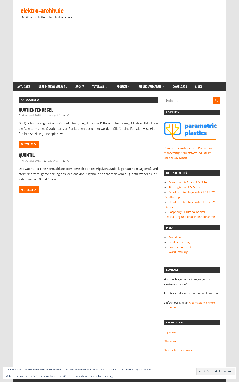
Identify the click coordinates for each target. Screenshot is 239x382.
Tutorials (98, 87)
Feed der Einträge (180, 242)
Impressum (171, 332)
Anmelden (175, 237)
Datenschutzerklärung (178, 350)
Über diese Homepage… (52, 87)
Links (198, 87)
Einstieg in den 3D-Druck (184, 187)
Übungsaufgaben (150, 87)
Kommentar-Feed (180, 247)
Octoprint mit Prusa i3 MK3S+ (188, 182)
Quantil (26, 155)
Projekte (122, 87)
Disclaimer (171, 341)
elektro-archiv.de (42, 10)
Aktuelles (23, 87)
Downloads (180, 87)
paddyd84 (54, 115)
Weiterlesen (28, 144)
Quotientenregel (36, 110)
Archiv (79, 87)
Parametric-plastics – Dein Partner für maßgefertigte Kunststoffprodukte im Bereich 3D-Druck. (188, 153)
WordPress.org (178, 252)
